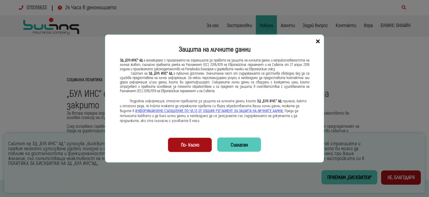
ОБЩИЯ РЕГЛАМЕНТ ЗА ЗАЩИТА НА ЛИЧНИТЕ (238, 111)
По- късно (190, 145)
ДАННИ (278, 111)
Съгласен (239, 145)
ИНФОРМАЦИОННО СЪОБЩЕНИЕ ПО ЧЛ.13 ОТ (169, 111)
